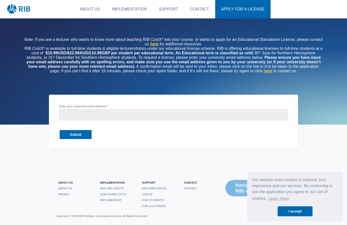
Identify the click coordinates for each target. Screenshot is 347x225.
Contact (199, 9)
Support (168, 9)
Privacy (64, 194)
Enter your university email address (82, 106)
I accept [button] (295, 211)
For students (153, 200)
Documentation (154, 188)
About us (90, 9)
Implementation (129, 9)
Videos (147, 194)
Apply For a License (243, 9)
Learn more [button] (279, 198)
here (268, 71)
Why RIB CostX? (112, 188)
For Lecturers (154, 206)
